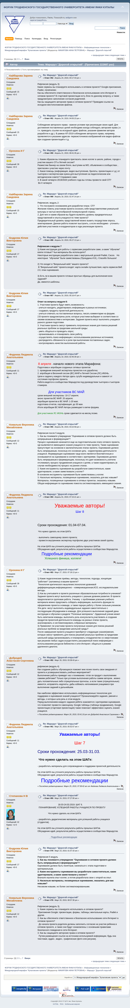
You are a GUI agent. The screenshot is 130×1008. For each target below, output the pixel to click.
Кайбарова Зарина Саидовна (19, 77)
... (21, 59)
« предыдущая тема (100, 55)
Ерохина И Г (17, 150)
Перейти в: (68, 977)
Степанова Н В (18, 795)
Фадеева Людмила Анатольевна (19, 356)
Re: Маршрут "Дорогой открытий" (61, 75)
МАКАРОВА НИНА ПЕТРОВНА (71, 50)
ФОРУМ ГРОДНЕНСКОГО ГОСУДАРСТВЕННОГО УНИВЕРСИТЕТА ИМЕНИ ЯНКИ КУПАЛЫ (59, 7)
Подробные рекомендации (63, 837)
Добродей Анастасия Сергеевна (20, 659)
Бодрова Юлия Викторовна (17, 239)
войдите (69, 18)
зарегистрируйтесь (38, 20)
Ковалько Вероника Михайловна (20, 426)
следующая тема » (117, 55)
